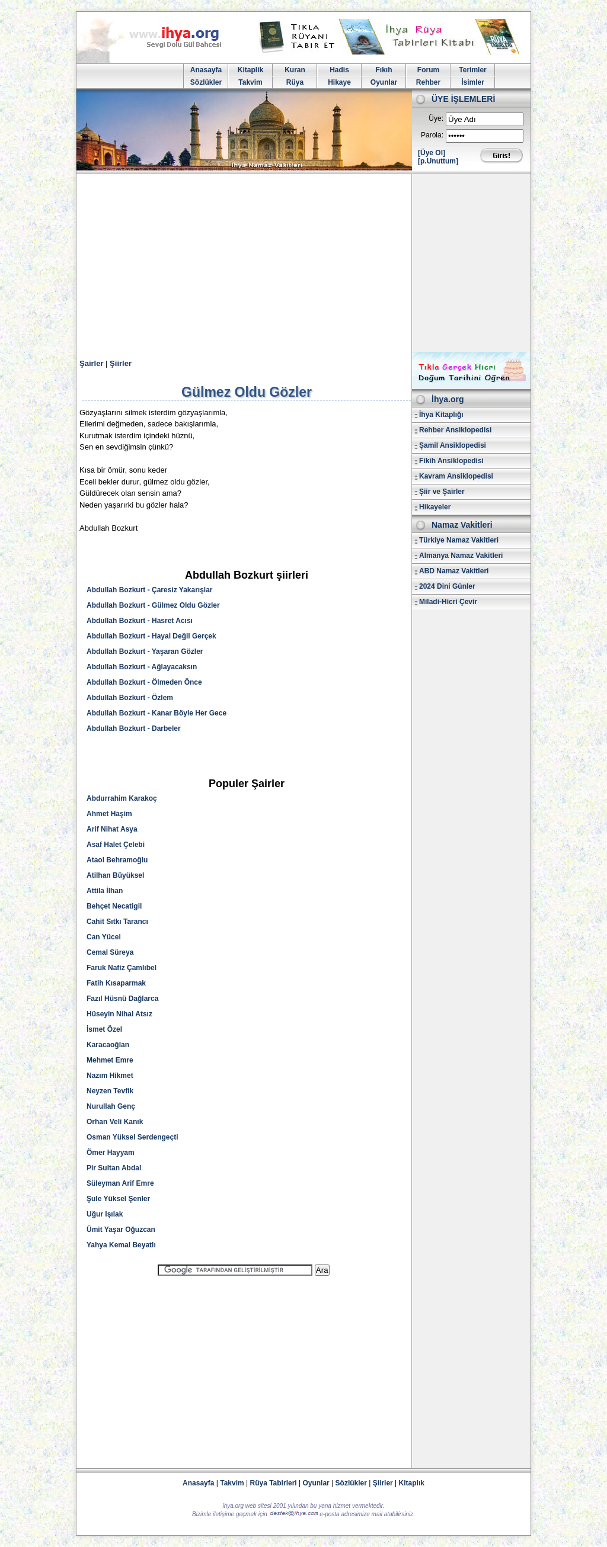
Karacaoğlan (108, 1045)
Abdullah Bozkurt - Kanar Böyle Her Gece (156, 713)
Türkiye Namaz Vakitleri (459, 540)
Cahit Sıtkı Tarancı (117, 921)
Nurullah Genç (111, 1106)
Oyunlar (383, 82)
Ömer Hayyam (111, 1152)
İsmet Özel (104, 1029)
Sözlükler (206, 82)
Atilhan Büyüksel (115, 875)
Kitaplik (250, 70)
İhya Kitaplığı (441, 414)
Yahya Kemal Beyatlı (121, 1245)
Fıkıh (383, 70)
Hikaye (339, 82)
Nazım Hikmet (110, 1075)
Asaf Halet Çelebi (116, 844)
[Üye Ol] (431, 153)
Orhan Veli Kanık (115, 1122)
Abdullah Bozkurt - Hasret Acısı (140, 621)
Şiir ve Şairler (442, 491)
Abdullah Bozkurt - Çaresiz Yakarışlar (150, 590)
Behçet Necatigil (114, 906)
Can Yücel (104, 937)
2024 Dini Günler (447, 586)
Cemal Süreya (110, 952)
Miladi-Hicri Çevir (448, 602)
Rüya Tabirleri (273, 1483)
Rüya (295, 82)
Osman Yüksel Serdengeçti (132, 1137)
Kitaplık (411, 1483)
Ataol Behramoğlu (117, 860)
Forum (428, 70)
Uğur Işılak (105, 1214)
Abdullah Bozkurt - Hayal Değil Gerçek (151, 636)
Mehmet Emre (110, 1060)
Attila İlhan (105, 891)
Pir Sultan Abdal (114, 1168)
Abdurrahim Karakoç (122, 798)
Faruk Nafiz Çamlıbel (121, 968)
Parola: (432, 135)
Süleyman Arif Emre (120, 1183)
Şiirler (121, 363)
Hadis (339, 70)
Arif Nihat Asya (112, 829)
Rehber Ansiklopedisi (455, 430)
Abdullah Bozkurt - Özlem (130, 698)
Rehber (428, 82)
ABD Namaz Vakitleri (453, 571)
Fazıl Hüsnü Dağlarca (122, 998)
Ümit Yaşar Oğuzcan (121, 1229)
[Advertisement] (303, 263)
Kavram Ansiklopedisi (456, 476)
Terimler (472, 70)
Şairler (91, 363)
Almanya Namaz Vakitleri (461, 555)
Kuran (295, 70)
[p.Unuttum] (438, 161)
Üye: (436, 118)
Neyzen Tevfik (110, 1091)
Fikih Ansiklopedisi (451, 461)
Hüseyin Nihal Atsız (119, 1014)
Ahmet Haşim (109, 814)
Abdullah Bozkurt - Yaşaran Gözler (145, 651)
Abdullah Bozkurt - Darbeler (134, 728)
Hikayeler (435, 507)
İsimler (472, 82)
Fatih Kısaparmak (116, 983)
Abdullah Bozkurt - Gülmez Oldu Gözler (153, 605)
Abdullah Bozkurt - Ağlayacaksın (142, 667)
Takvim (250, 82)
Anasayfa (206, 70)
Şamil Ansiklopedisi (452, 445)
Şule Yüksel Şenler (118, 1199)
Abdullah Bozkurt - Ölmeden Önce (144, 682)
